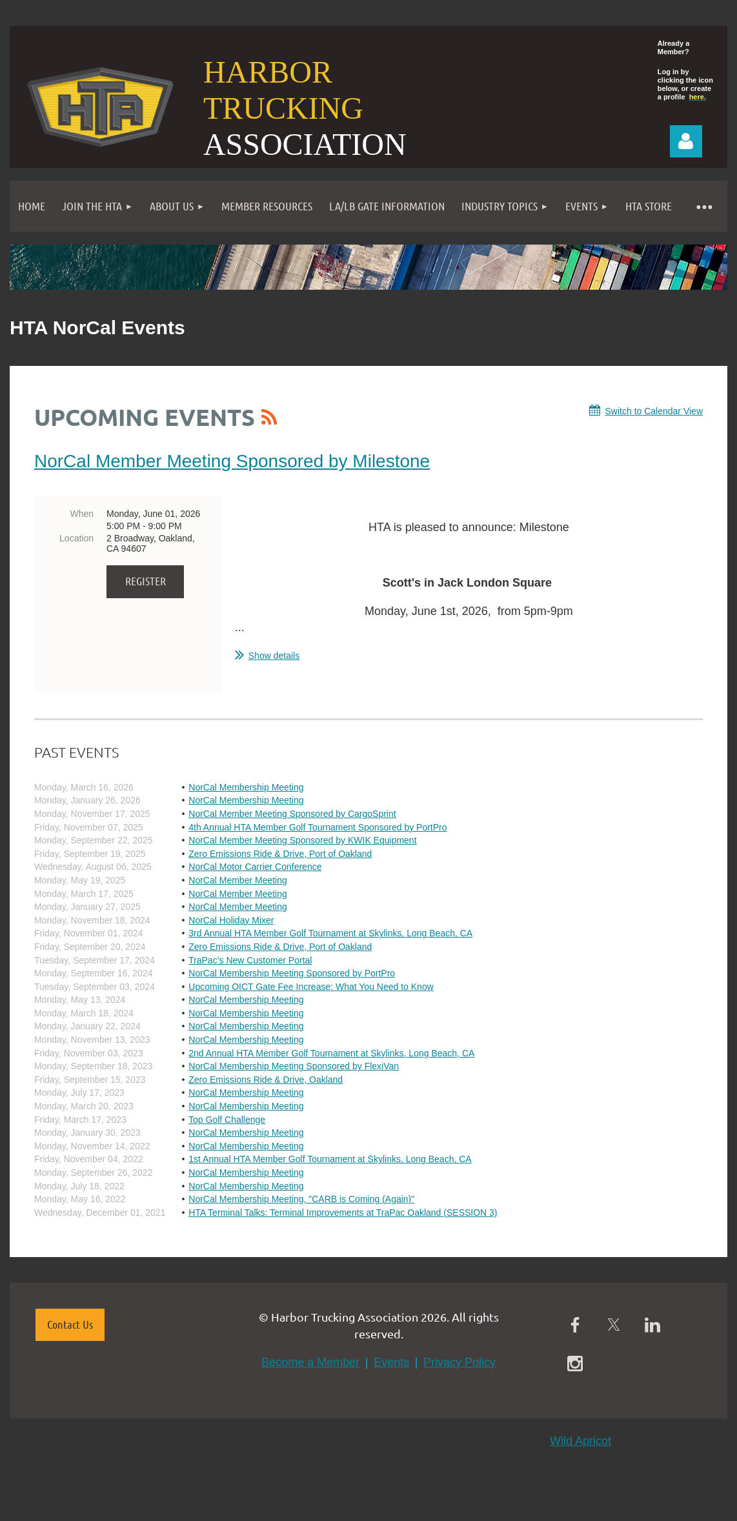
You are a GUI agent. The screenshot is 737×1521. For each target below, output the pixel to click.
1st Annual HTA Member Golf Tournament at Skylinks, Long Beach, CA (329, 1159)
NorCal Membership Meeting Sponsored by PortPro (291, 973)
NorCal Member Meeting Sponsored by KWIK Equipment (302, 840)
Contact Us (70, 1324)
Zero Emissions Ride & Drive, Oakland (265, 1079)
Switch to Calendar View (654, 411)
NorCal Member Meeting (237, 880)
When (82, 514)
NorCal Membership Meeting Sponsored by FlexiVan (293, 1066)
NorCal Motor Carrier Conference (254, 866)
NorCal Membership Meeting (245, 787)
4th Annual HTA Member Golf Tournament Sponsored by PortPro (317, 827)
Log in (686, 141)
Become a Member (310, 1362)
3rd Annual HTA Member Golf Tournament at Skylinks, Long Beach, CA (330, 933)
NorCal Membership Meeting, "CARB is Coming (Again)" (301, 1199)
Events (391, 1362)
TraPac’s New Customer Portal (250, 960)
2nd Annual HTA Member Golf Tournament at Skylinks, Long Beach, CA (331, 1053)
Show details (273, 655)
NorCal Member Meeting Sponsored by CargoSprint (292, 814)
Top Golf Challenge (226, 1119)
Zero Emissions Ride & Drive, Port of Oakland (280, 854)
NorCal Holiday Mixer (231, 920)
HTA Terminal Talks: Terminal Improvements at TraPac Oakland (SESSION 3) (342, 1212)
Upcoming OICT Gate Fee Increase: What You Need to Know (311, 987)
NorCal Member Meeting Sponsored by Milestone (232, 461)
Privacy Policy (459, 1362)
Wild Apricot (580, 1441)
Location (76, 538)
